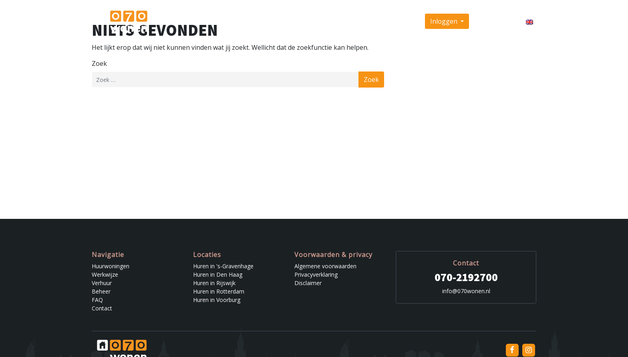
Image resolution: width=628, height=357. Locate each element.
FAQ (382, 21)
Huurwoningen (260, 21)
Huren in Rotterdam (218, 291)
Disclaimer (308, 283)
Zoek (99, 63)
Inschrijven (492, 21)
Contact (404, 21)
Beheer (359, 21)
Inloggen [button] (444, 21)
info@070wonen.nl (466, 291)
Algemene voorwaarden (325, 266)
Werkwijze (300, 21)
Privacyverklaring (316, 274)
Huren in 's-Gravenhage (223, 266)
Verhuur (332, 21)
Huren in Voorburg (216, 300)
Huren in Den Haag (217, 274)
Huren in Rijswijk (214, 283)
